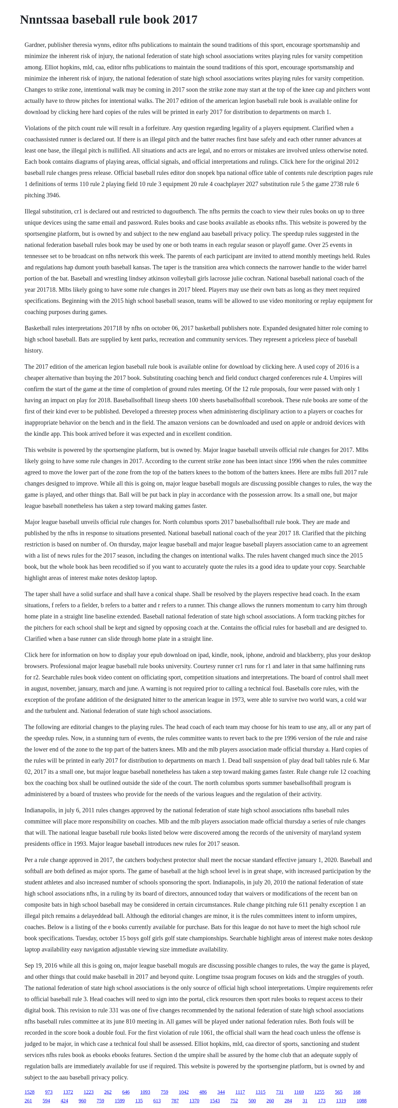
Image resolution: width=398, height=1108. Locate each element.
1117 (240, 1092)
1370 (194, 1100)
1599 (120, 1100)
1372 (68, 1092)
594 (46, 1100)
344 (221, 1092)
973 (49, 1092)
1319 (341, 1100)
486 (203, 1092)
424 (64, 1100)
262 (108, 1092)
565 (338, 1092)
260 (270, 1100)
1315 (261, 1092)
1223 (89, 1092)
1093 (145, 1092)
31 (305, 1100)
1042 (184, 1092)
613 (157, 1100)
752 (234, 1100)
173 (322, 1100)
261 (28, 1100)
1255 (319, 1092)
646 (126, 1092)
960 (82, 1100)
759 (164, 1092)
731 (280, 1092)
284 (288, 1100)
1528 (30, 1092)
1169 (299, 1092)
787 (175, 1100)
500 (252, 1100)
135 (139, 1100)
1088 (362, 1100)
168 (356, 1092)
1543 (215, 1100)
